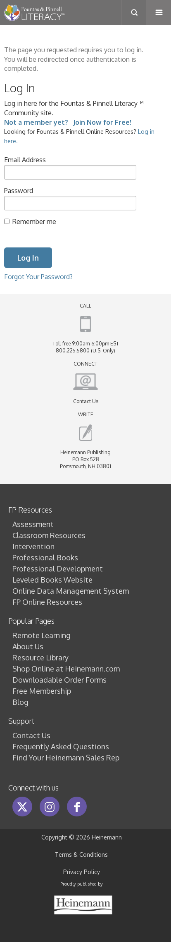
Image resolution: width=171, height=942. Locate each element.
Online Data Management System (70, 590)
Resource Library (40, 657)
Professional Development (57, 568)
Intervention (33, 546)
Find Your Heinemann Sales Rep (65, 757)
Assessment (33, 524)
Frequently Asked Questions (60, 746)
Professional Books (45, 557)
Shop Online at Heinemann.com (66, 668)
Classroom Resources (49, 535)
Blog (20, 701)
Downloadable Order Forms (59, 679)
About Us (27, 646)
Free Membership (41, 690)
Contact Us (85, 401)
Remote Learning (41, 635)
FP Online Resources (47, 601)
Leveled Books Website (52, 579)
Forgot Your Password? (38, 276)
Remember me (34, 221)
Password (18, 190)
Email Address (25, 159)
